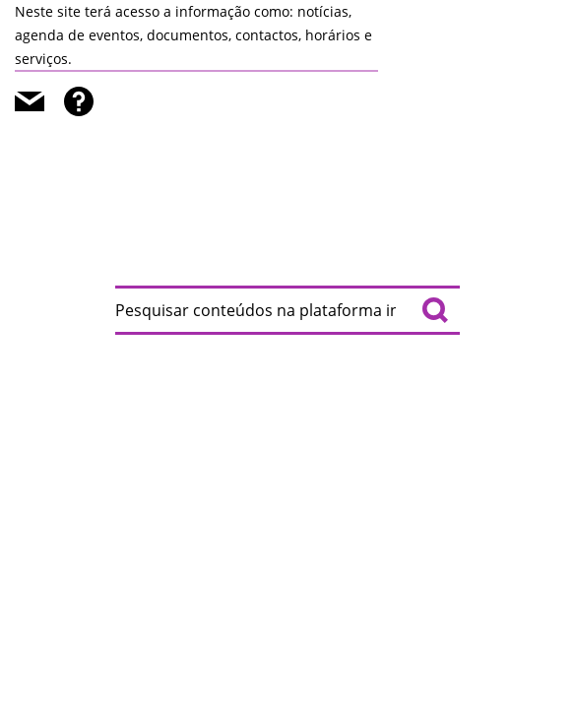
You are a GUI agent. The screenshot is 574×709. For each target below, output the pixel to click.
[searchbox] (287, 310)
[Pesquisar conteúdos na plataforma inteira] (435, 310)
